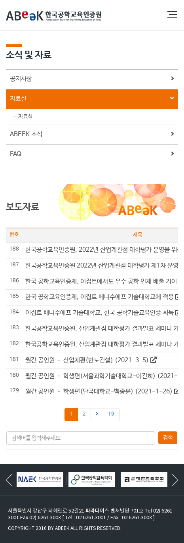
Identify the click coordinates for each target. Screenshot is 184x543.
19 (111, 414)
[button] (175, 480)
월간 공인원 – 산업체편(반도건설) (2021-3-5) (91, 360)
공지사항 (92, 79)
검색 (168, 438)
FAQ (92, 154)
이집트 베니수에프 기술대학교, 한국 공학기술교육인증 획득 (103, 313)
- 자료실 (23, 117)
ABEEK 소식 (92, 134)
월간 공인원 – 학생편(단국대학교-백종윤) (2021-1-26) (102, 391)
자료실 (92, 99)
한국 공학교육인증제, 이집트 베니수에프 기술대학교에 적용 (103, 297)
